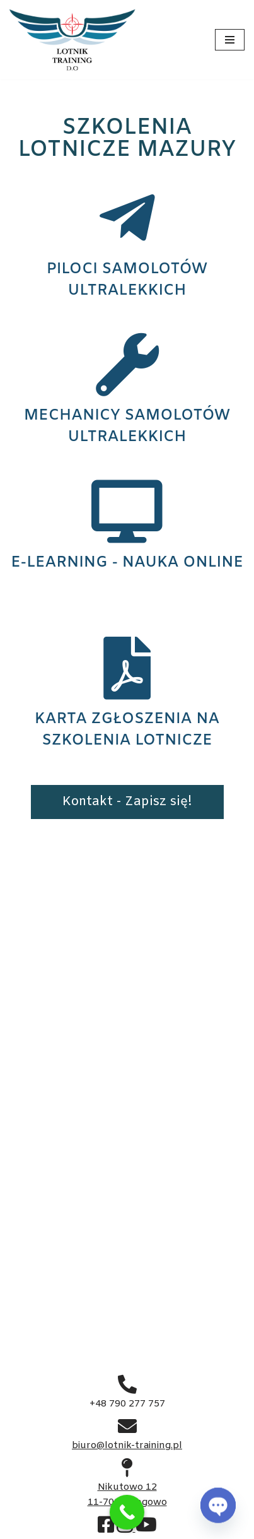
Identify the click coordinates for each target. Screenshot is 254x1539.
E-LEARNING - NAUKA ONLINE (127, 563)
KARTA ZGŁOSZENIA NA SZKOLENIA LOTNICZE (127, 730)
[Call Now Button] (127, 1512)
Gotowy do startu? (127, 1046)
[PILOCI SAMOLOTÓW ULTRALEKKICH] (127, 218)
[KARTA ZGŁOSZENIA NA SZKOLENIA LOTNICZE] (127, 668)
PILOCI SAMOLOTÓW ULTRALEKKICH (127, 280)
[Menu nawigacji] (230, 39)
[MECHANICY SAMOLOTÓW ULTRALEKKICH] (127, 364)
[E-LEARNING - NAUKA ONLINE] (127, 511)
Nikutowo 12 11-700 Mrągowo (127, 1487)
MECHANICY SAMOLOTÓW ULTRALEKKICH (127, 426)
